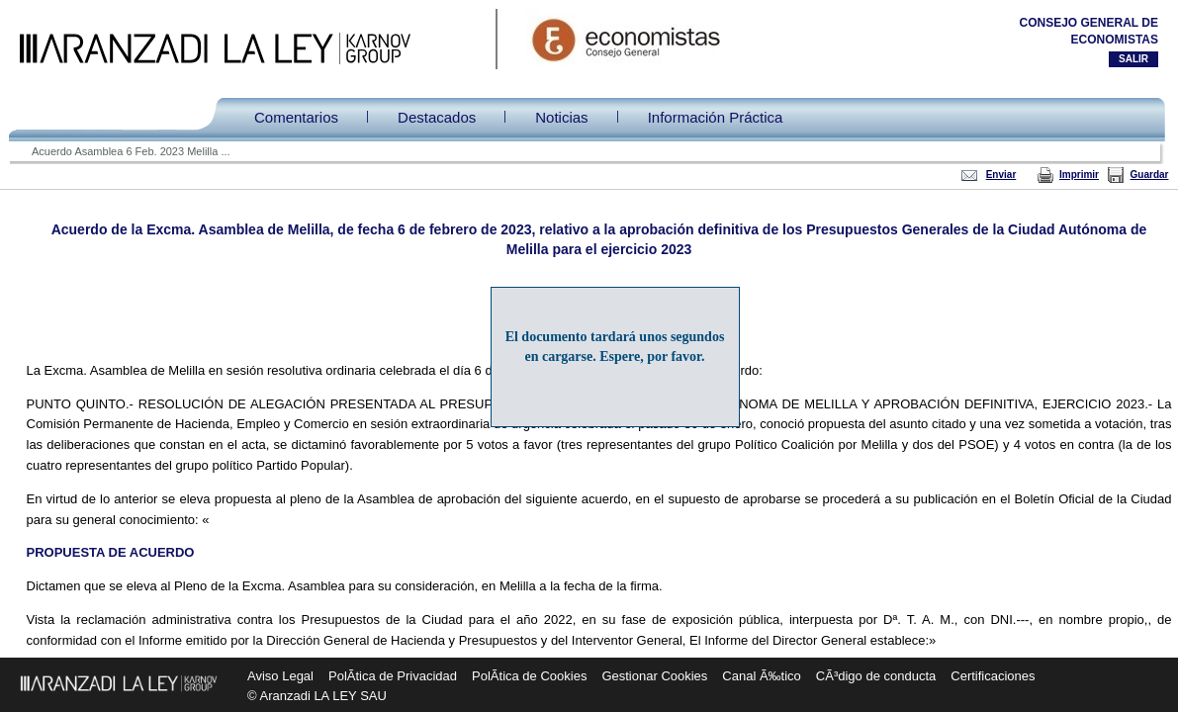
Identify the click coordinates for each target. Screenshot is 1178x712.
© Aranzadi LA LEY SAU (317, 695)
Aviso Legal (280, 675)
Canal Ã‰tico (761, 675)
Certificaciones (993, 675)
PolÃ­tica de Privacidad (392, 675)
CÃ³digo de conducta (876, 675)
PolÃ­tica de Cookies (529, 675)
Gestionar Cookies (654, 675)
